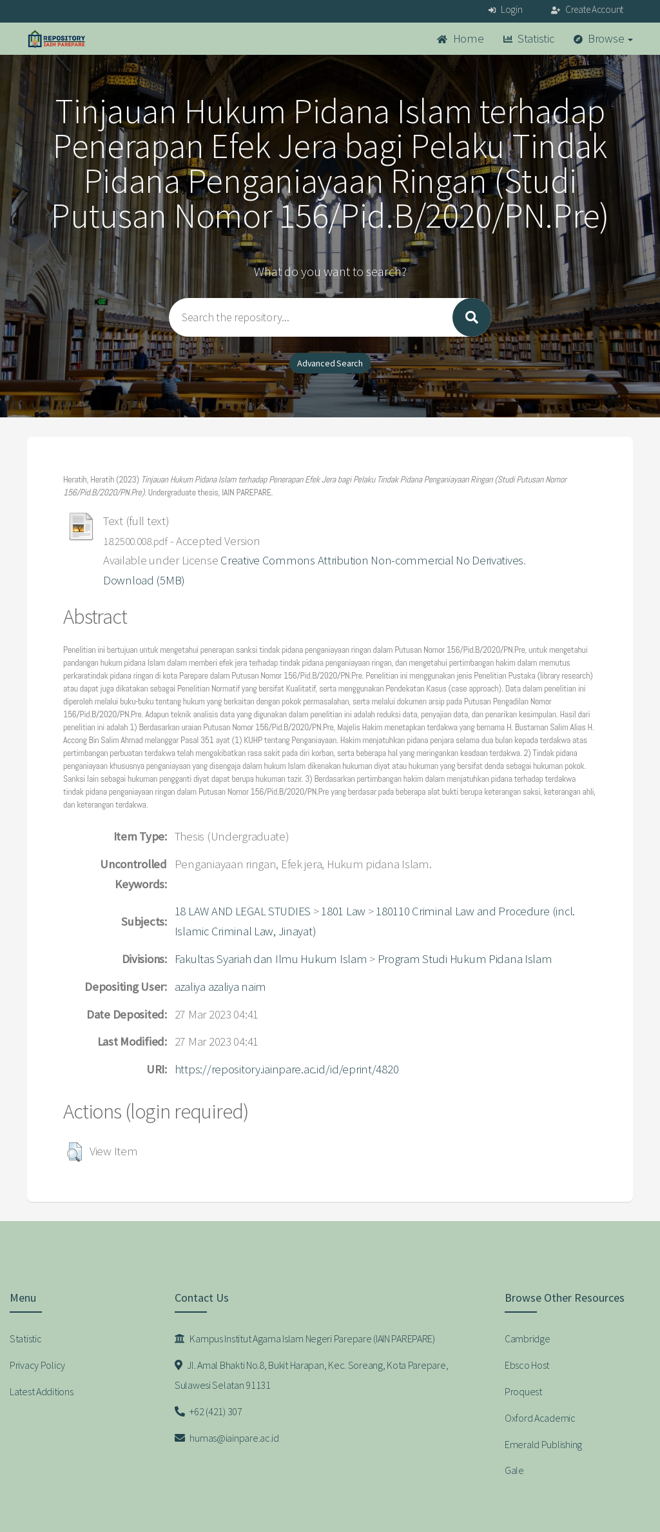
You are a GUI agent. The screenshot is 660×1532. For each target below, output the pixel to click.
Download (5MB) (144, 580)
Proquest (523, 1391)
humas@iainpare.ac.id (227, 1437)
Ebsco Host (527, 1364)
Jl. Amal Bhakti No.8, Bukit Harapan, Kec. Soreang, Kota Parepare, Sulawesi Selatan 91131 (311, 1374)
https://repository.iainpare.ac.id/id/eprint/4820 (287, 1069)
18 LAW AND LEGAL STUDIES (243, 911)
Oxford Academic (540, 1417)
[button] (74, 1152)
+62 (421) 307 (208, 1411)
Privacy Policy (37, 1364)
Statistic (528, 38)
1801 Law (343, 911)
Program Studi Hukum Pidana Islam (465, 958)
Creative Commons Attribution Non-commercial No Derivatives (371, 560)
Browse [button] (604, 38)
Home (460, 38)
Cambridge (527, 1338)
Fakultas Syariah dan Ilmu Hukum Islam (271, 958)
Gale (514, 1470)
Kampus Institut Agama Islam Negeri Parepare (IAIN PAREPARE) (305, 1338)
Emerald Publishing (543, 1444)
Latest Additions (41, 1391)
